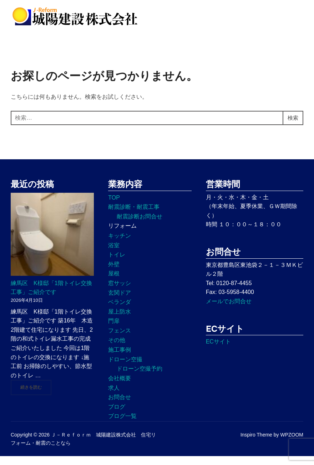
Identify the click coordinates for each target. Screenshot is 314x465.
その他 (116, 349)
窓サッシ (119, 292)
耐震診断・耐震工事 (133, 216)
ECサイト (218, 350)
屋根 (114, 282)
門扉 (114, 330)
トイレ (116, 263)
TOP (114, 206)
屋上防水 (119, 320)
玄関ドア (119, 301)
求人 (114, 396)
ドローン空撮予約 (139, 377)
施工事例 (119, 359)
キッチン (119, 244)
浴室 (114, 254)
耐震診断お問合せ (139, 225)
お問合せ (119, 406)
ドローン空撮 (125, 368)
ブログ (116, 415)
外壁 (114, 273)
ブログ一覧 (122, 425)
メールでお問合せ (229, 310)
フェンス (119, 339)
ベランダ (119, 311)
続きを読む (35, 396)
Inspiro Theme (256, 443)
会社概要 (119, 387)
